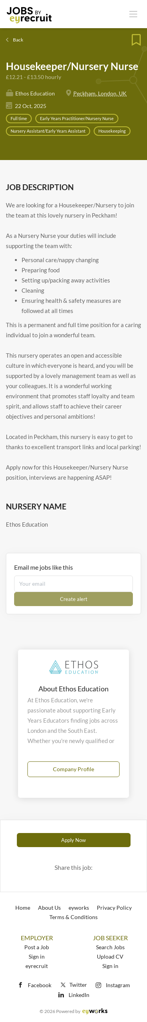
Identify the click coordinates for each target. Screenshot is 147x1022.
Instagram (118, 985)
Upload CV (110, 956)
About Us (49, 907)
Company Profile (73, 769)
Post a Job (36, 947)
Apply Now (73, 840)
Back (17, 40)
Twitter (73, 984)
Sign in (37, 956)
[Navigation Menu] (133, 14)
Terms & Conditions (73, 917)
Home (22, 907)
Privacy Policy (114, 907)
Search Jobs (110, 947)
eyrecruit (36, 966)
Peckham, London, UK (100, 93)
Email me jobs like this (43, 567)
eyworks (79, 907)
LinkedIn (79, 994)
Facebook (39, 985)
